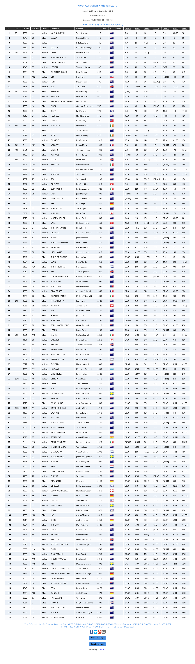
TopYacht (102, 649)
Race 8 (128, 28)
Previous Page (97, 644)
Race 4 (166, 28)
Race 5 (156, 28)
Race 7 (137, 28)
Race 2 (184, 28)
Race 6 (146, 28)
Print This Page (97, 637)
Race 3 (175, 28)
